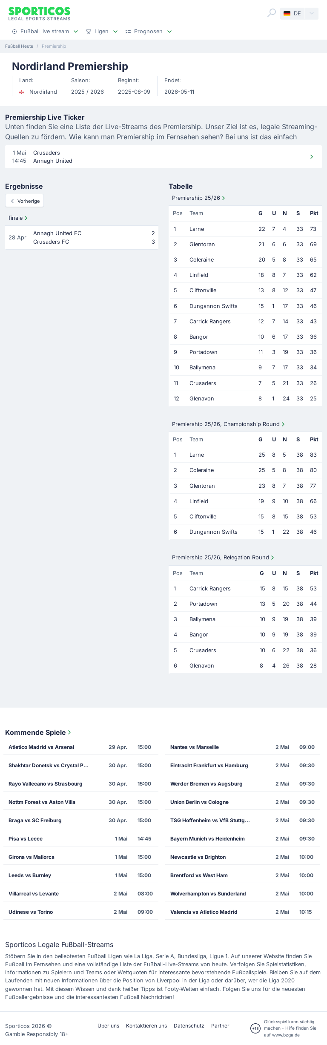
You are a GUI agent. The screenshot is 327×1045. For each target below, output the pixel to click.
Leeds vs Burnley (30, 875)
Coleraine (201, 259)
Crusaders (202, 383)
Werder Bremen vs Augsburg (206, 783)
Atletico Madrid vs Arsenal (41, 747)
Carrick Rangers (210, 321)
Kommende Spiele (39, 732)
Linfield (198, 275)
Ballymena (202, 367)
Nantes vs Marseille (194, 747)
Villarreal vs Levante (34, 893)
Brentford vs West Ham (199, 875)
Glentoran (202, 244)
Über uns (108, 1025)
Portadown (203, 352)
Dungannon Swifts (213, 306)
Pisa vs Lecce (26, 838)
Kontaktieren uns (146, 1025)
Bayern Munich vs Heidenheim (207, 838)
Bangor (198, 337)
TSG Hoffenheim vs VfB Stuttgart (211, 820)
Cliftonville (202, 290)
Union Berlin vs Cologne (199, 802)
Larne (196, 229)
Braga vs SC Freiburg (35, 820)
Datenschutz (189, 1025)
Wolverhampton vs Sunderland (208, 893)
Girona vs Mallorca (31, 857)
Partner (220, 1025)
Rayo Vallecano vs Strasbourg (46, 783)
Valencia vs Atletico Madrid (204, 912)
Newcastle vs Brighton (198, 857)
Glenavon (201, 398)
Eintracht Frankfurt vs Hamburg (209, 765)
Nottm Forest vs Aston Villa (42, 802)
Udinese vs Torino (31, 912)
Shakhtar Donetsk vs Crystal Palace (51, 765)
